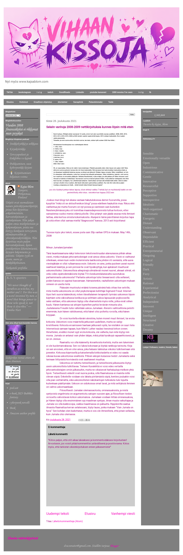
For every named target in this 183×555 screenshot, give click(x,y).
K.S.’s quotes (16, 278)
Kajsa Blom (26, 187)
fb (150, 92)
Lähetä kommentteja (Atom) (67, 521)
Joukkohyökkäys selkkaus (24, 144)
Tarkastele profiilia (16, 268)
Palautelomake (95, 102)
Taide (110, 102)
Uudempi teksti (57, 514)
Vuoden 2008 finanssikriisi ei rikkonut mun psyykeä (21, 129)
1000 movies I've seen (122, 92)
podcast (14, 388)
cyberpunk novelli (19, 402)
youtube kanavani (98, 92)
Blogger (114, 546)
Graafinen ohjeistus (43, 102)
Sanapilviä (78, 102)
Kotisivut (24, 102)
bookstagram (25, 92)
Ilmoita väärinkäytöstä (22, 538)
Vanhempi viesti (123, 514)
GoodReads (64, 92)
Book (12, 408)
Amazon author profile (22, 413)
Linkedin (80, 92)
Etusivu (10, 102)
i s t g (39, 92)
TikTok (10, 92)
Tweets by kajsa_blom (155, 124)
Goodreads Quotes (33, 317)
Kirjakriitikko (17, 149)
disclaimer (62, 102)
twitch (50, 92)
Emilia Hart (14, 310)
